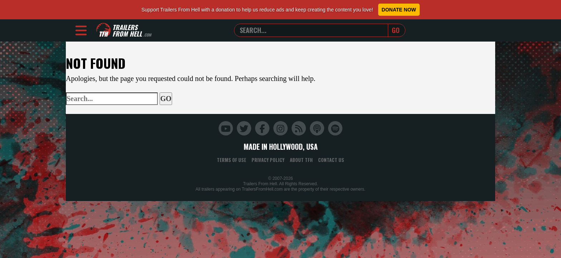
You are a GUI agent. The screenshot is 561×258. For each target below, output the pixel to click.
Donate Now (399, 10)
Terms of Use (231, 159)
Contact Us (331, 159)
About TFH (301, 159)
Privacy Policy (268, 159)
